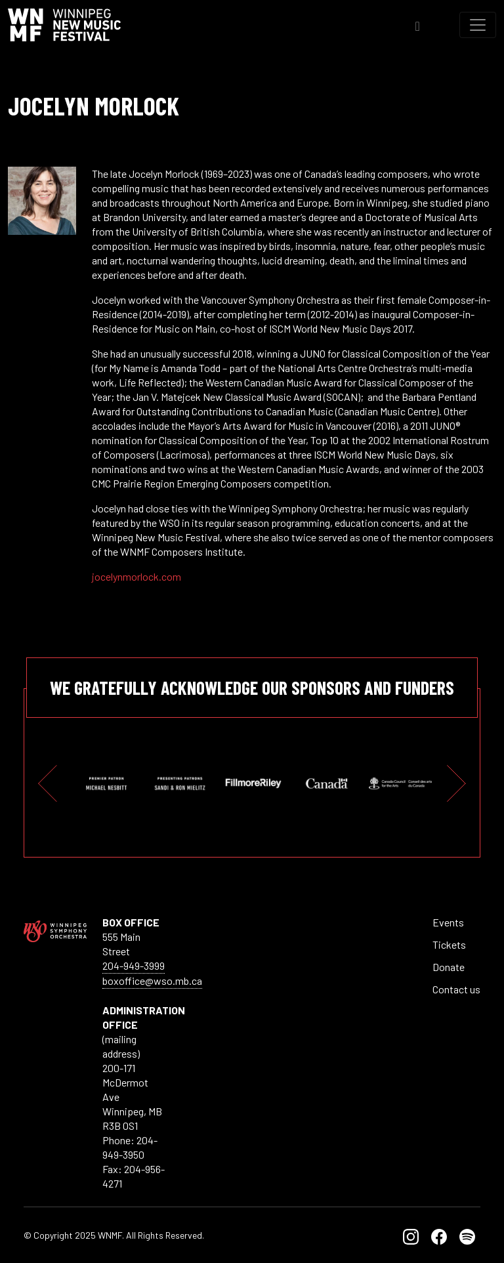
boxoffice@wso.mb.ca (152, 980)
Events (448, 922)
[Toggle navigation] (477, 25)
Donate (448, 967)
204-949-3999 (133, 965)
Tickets (449, 944)
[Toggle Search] (418, 24)
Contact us (456, 989)
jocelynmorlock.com (136, 576)
